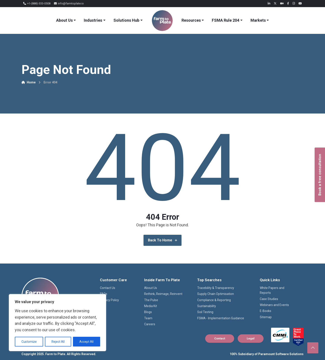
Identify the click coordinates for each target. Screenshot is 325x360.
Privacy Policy (109, 300)
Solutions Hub (126, 20)
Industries (93, 20)
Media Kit (150, 306)
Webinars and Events (274, 305)
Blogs (148, 312)
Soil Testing (205, 312)
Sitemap (266, 317)
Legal (250, 338)
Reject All (58, 341)
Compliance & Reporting (214, 300)
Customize (29, 341)
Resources (191, 20)
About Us (64, 20)
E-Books (265, 311)
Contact (219, 338)
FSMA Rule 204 (225, 20)
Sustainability (206, 306)
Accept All (86, 341)
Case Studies (269, 299)
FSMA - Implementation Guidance (220, 318)
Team (148, 318)
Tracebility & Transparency (215, 288)
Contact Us (107, 288)
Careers (149, 324)
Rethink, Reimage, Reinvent (163, 294)
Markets (258, 20)
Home (28, 82)
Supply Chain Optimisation (215, 294)
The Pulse (151, 300)
